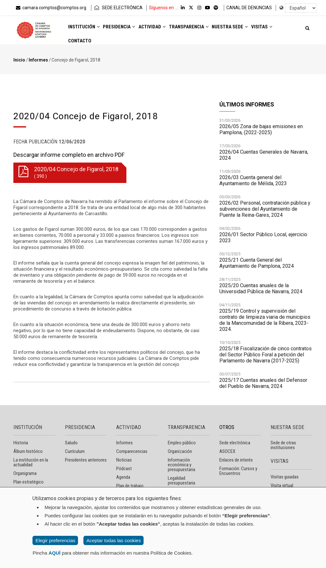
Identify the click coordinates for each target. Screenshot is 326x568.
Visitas (81, 47)
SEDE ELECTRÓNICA (118, 7)
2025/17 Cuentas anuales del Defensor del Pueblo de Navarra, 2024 (263, 383)
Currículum (75, 451)
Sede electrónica (234, 443)
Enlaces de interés (236, 460)
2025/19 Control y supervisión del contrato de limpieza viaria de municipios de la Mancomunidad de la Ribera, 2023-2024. (264, 320)
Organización (180, 451)
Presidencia (127, 29)
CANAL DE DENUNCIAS (249, 7)
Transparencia (206, 29)
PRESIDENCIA (80, 427)
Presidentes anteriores (86, 460)
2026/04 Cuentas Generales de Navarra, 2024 (263, 155)
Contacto (111, 47)
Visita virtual (282, 485)
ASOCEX (227, 451)
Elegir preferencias (55, 540)
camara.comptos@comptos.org (50, 7)
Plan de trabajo (130, 486)
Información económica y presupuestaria (181, 464)
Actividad (164, 29)
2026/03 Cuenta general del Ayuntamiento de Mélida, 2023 (253, 181)
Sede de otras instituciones (283, 445)
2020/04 (68, 173)
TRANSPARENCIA (186, 427)
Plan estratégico (28, 482)
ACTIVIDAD (128, 427)
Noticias (124, 460)
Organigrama (25, 473)
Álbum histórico (28, 451)
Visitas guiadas (285, 477)
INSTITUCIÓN (27, 427)
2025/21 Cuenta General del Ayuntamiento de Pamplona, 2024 (256, 263)
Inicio (19, 59)
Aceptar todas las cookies (113, 540)
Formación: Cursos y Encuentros (238, 471)
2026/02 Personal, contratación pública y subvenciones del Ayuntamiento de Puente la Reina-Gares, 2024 (264, 209)
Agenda (123, 477)
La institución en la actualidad (30, 462)
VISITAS (279, 461)
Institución (86, 29)
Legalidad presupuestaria (181, 480)
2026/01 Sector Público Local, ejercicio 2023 (263, 238)
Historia (20, 443)
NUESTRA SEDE (287, 427)
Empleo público (182, 443)
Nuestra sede (253, 29)
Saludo (71, 443)
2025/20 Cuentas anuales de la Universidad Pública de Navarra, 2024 (260, 289)
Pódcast (124, 468)
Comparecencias (131, 451)
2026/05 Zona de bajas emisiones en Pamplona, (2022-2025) (261, 130)
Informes (38, 59)
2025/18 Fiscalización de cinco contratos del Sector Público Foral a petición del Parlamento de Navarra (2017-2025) (265, 355)
